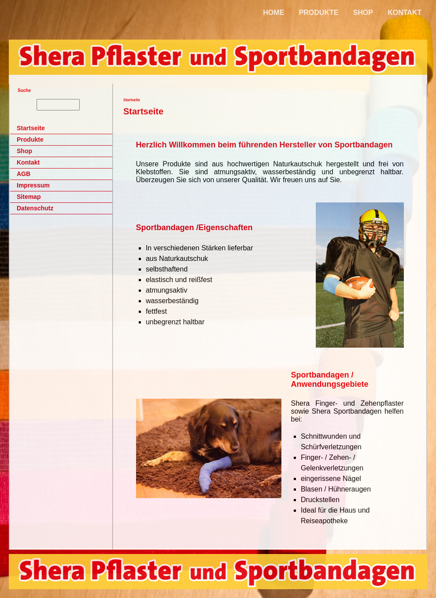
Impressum (33, 185)
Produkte (30, 139)
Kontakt (28, 162)
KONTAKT (404, 12)
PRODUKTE (319, 12)
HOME (273, 12)
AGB (23, 173)
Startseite (31, 128)
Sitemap (29, 196)
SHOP (363, 12)
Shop (24, 150)
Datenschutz (35, 208)
